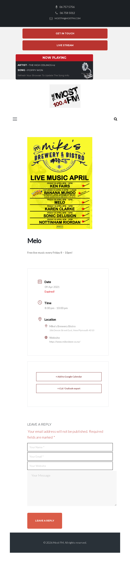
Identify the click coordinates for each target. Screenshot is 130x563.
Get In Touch (65, 33)
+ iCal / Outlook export (68, 389)
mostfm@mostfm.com (67, 18)
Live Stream (65, 45)
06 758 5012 (67, 13)
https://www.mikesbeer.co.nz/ (64, 342)
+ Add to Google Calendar (69, 377)
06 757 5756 (66, 7)
